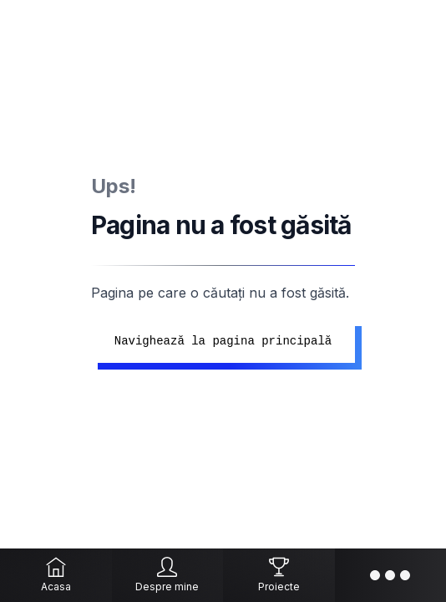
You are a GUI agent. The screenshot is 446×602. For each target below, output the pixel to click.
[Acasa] (56, 575)
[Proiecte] (279, 575)
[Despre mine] (168, 575)
